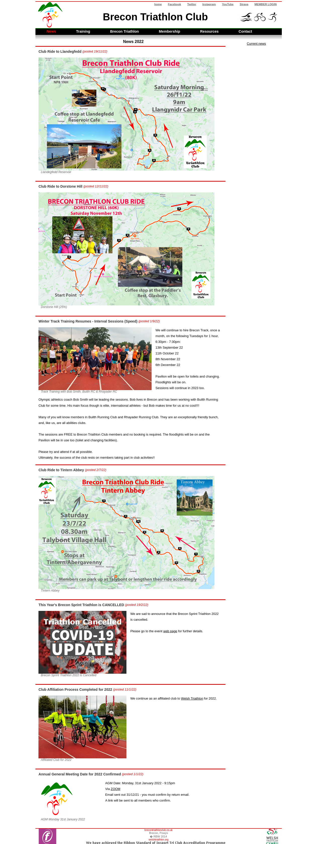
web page (170, 631)
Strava (244, 4)
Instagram (209, 4)
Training (83, 31)
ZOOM (115, 789)
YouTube (228, 4)
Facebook (174, 4)
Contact (245, 31)
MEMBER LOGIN (265, 4)
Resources (209, 31)
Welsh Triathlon (192, 698)
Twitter (191, 4)
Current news (256, 43)
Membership (169, 31)
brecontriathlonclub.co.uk (158, 830)
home (158, 4)
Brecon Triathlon (124, 31)
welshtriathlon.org (158, 839)
